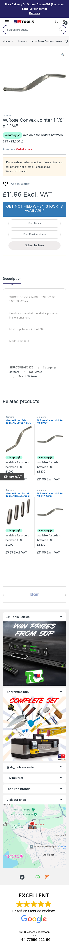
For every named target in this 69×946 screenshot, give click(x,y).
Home (6, 41)
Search (61, 29)
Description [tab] (12, 279)
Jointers (22, 41)
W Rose (32, 376)
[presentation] (65, 595)
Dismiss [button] (34, 13)
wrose (38, 371)
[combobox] (29, 29)
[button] (62, 55)
